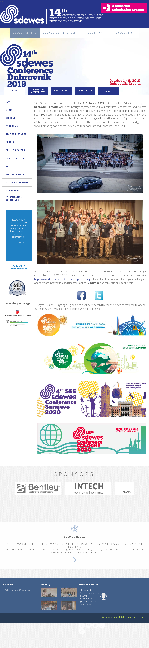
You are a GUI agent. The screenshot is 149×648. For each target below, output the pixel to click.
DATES (9, 166)
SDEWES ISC (124, 33)
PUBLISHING (94, 33)
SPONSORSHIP (85, 90)
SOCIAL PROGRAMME (17, 182)
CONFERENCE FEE (15, 158)
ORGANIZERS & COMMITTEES (37, 91)
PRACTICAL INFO (61, 90)
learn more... (86, 607)
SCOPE (9, 101)
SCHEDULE (11, 118)
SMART (108, 91)
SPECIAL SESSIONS (16, 174)
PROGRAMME (13, 126)
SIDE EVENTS (12, 190)
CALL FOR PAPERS (15, 150)
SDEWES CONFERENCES (59, 33)
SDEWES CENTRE (24, 33)
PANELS (10, 142)
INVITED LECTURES (16, 134)
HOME (14, 90)
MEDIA (9, 110)
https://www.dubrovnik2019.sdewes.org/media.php (62, 282)
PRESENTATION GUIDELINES (14, 198)
